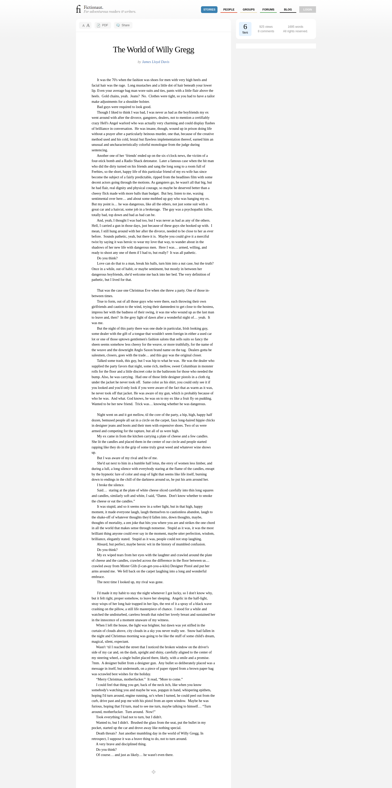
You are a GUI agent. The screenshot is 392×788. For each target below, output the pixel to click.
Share (126, 25)
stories (210, 9)
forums (268, 9)
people (228, 9)
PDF (105, 25)
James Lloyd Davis (156, 62)
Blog (288, 9)
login (307, 9)
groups (249, 9)
